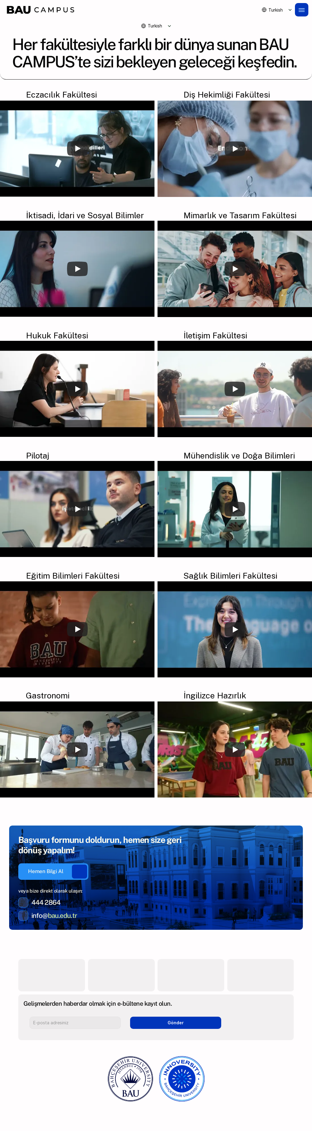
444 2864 (45, 902)
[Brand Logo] (130, 10)
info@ (39, 915)
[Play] (77, 148)
